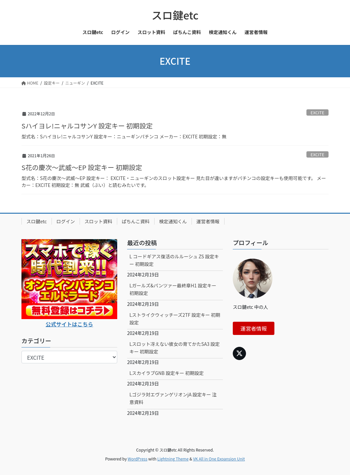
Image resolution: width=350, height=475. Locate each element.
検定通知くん (173, 221)
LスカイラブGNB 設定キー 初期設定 (166, 373)
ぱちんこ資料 (136, 221)
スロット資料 (98, 221)
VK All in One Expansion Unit (219, 458)
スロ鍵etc (36, 221)
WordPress (138, 458)
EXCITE (317, 112)
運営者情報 (208, 221)
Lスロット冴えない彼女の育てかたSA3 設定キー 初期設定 (174, 348)
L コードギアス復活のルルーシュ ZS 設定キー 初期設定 (174, 260)
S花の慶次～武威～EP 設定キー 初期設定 (81, 167)
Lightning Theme (173, 458)
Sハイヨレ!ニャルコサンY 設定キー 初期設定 (87, 125)
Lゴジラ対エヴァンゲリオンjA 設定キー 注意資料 (173, 398)
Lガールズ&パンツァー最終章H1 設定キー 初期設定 (172, 289)
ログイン (65, 221)
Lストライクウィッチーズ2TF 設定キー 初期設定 (174, 318)
